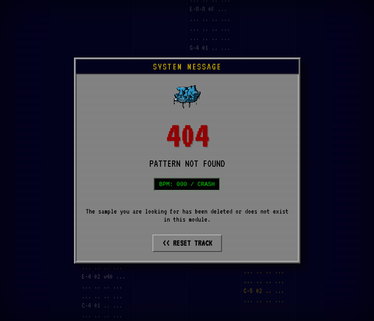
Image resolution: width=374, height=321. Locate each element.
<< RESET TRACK (187, 244)
